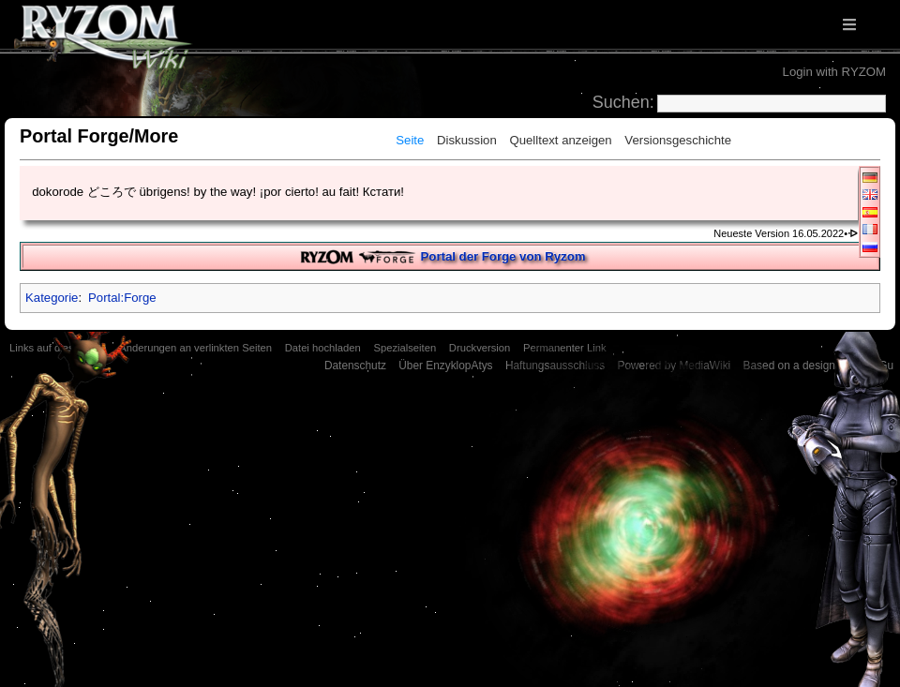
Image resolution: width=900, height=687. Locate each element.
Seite (410, 140)
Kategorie (51, 298)
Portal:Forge (122, 298)
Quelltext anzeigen (560, 140)
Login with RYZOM (834, 72)
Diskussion (467, 140)
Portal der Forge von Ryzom (503, 256)
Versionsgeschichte (677, 140)
